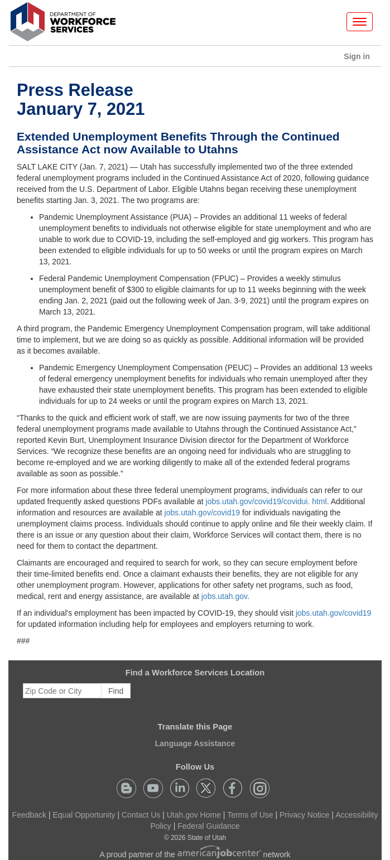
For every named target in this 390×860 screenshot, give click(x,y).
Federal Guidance (208, 826)
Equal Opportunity (84, 814)
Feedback (29, 814)
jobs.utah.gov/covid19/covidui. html (266, 501)
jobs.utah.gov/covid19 (202, 512)
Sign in (361, 58)
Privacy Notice (304, 814)
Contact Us (141, 814)
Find (115, 691)
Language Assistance (195, 743)
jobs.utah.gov (224, 596)
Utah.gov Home (194, 814)
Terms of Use (250, 814)
